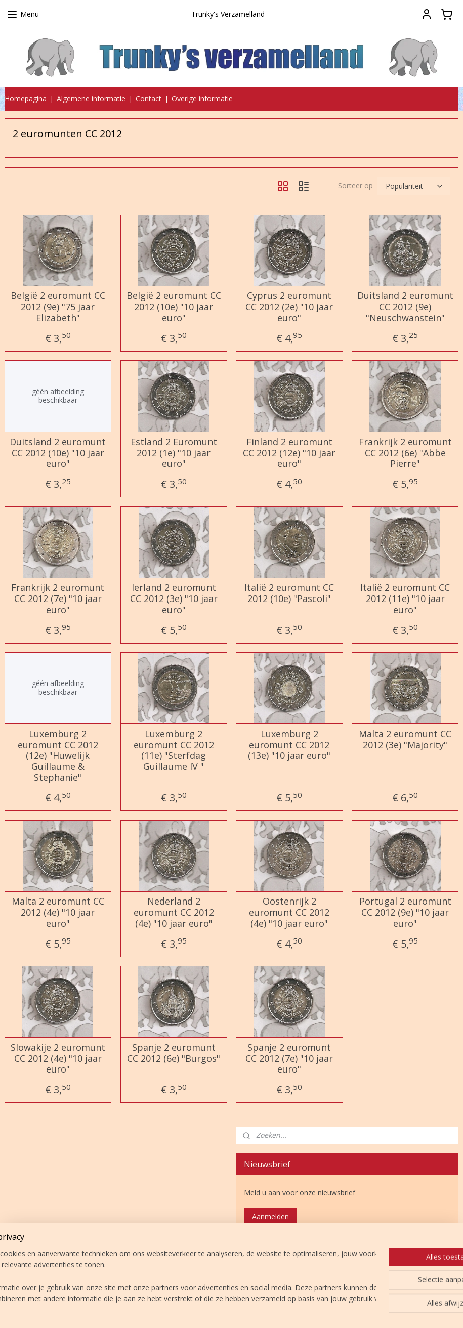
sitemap (206, 1309)
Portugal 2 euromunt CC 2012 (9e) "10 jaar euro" (405, 912)
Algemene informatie (91, 98)
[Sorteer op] (413, 186)
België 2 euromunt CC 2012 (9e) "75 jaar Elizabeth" (58, 306)
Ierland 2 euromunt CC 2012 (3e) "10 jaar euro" (174, 598)
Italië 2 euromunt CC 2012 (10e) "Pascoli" (289, 593)
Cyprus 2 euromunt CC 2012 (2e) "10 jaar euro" (289, 306)
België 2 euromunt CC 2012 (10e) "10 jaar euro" (174, 306)
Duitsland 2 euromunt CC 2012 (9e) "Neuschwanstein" (405, 306)
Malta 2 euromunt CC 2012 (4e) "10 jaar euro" (58, 912)
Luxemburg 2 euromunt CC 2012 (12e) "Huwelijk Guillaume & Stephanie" (58, 756)
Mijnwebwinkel (353, 1309)
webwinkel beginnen (265, 1309)
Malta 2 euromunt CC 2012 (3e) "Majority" (405, 739)
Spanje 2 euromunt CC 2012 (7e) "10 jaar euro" (289, 1058)
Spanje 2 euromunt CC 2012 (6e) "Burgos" (173, 1053)
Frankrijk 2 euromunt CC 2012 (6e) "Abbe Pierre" (405, 453)
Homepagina (26, 98)
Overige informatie (202, 98)
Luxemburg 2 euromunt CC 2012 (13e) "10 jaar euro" (289, 745)
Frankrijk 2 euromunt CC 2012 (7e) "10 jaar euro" (57, 598)
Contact (148, 98)
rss (227, 1309)
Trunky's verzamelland (286, 1258)
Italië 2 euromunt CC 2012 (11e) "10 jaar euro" (405, 598)
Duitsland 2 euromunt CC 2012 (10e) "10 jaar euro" (58, 453)
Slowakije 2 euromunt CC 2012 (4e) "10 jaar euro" (58, 1058)
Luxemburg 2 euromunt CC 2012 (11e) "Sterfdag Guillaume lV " (174, 750)
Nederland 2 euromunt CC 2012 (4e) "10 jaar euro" (174, 912)
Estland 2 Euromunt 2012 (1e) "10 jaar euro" (174, 453)
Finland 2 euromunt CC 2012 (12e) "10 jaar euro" (289, 453)
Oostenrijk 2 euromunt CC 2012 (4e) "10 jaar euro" (289, 912)
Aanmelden (270, 1216)
